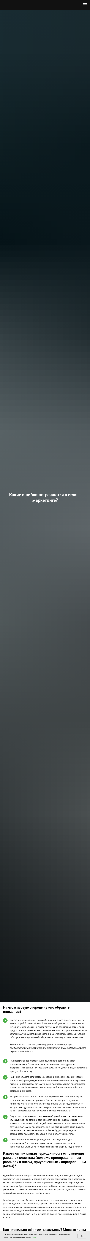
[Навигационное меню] (85, 4)
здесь (34, 1237)
